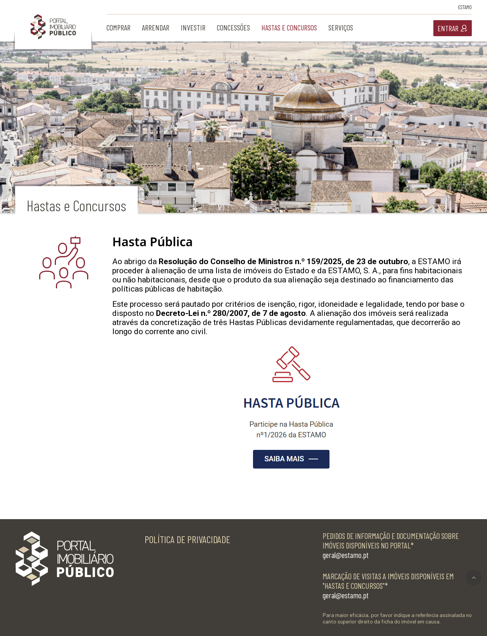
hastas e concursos (289, 27)
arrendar (155, 27)
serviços (340, 27)
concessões (233, 27)
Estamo (465, 7)
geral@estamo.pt (346, 554)
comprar (119, 27)
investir (193, 27)
